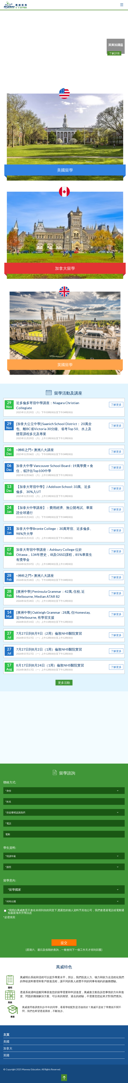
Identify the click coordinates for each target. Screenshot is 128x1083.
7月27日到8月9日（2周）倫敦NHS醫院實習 (49, 633)
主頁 (6, 1034)
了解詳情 (114, 53)
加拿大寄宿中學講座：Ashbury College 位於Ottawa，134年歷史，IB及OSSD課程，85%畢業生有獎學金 (54, 554)
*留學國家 (14, 890)
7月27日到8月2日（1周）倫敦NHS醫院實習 (49, 649)
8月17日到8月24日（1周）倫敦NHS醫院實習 (50, 665)
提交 (64, 943)
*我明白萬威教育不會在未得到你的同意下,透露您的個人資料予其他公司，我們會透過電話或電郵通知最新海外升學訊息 (66, 911)
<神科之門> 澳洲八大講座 (35, 450)
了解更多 (116, 404)
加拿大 (7, 1048)
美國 (6, 1041)
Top (64, 1077)
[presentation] (28, 925)
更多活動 (64, 682)
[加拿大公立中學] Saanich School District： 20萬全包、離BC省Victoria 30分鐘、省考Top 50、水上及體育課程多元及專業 (54, 429)
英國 (6, 1055)
